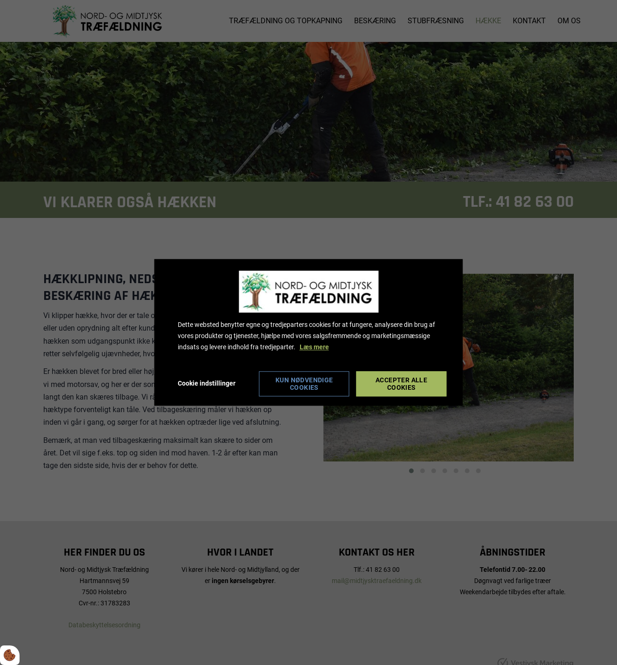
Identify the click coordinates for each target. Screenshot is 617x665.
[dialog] (308, 332)
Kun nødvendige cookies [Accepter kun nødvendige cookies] (304, 384)
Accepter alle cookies (401, 384)
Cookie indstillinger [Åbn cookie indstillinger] (206, 383)
